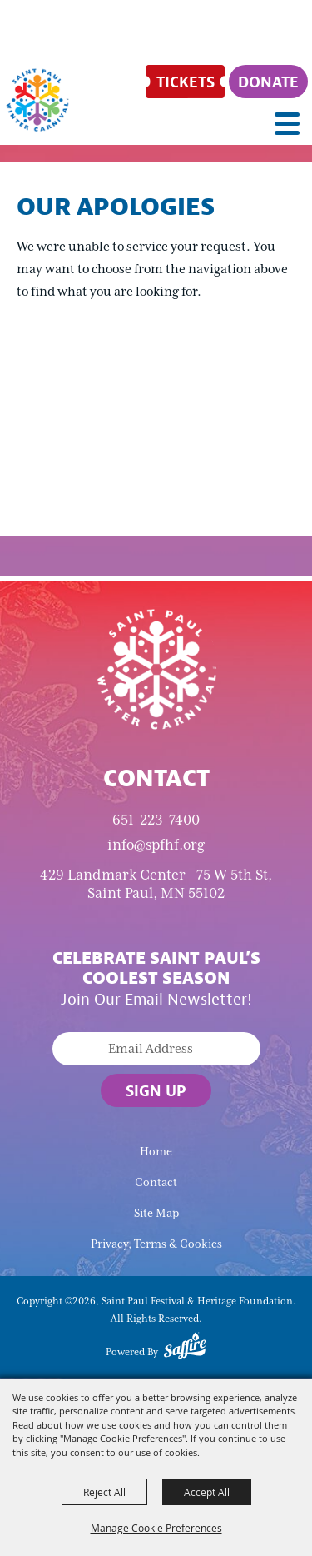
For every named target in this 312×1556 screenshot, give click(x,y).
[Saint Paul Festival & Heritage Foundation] (37, 99)
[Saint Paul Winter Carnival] (156, 668)
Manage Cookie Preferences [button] (156, 1527)
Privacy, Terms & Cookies (156, 1244)
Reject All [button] (104, 1492)
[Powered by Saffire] (185, 1348)
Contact (156, 1182)
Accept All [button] (207, 1492)
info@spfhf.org (156, 844)
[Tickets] (185, 81)
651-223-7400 (156, 819)
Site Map (156, 1213)
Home (156, 1152)
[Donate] (268, 81)
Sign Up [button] (156, 1090)
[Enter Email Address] (156, 1048)
